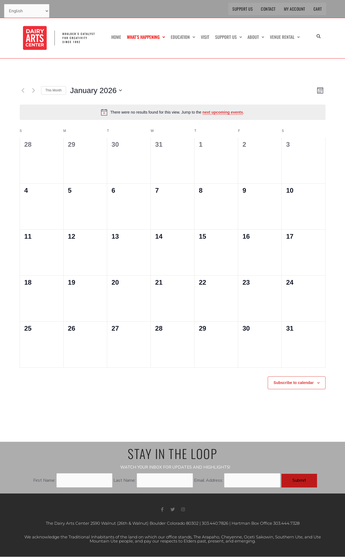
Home (118, 37)
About (256, 37)
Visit (206, 37)
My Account (294, 9)
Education (184, 37)
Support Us (242, 9)
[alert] (173, 112)
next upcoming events (223, 112)
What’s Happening (147, 37)
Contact (268, 9)
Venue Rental (285, 37)
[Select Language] (26, 11)
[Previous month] (23, 90)
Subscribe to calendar (293, 382)
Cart (317, 9)
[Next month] (33, 90)
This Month (53, 90)
